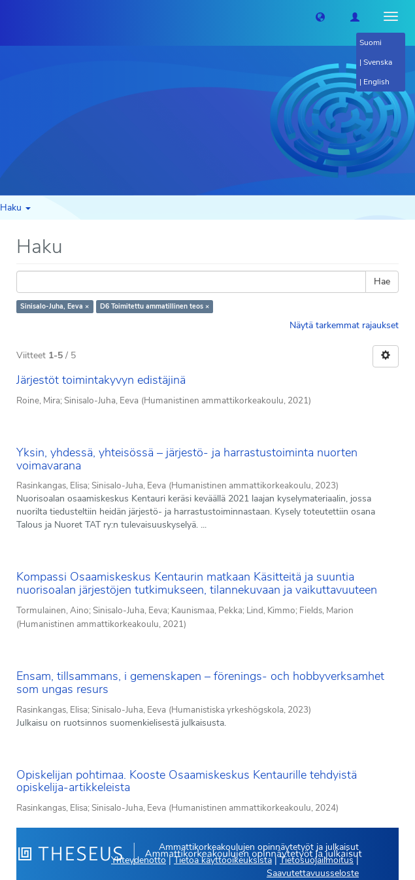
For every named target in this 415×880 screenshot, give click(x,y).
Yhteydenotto (138, 860)
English (376, 81)
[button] (320, 16)
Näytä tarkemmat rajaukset (344, 325)
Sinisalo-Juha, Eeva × (54, 306)
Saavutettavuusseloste (313, 873)
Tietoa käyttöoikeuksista (223, 860)
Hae (382, 281)
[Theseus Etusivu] (10, 16)
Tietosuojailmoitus (317, 860)
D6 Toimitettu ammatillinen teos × (154, 306)
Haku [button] (15, 207)
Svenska (377, 62)
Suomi (370, 42)
